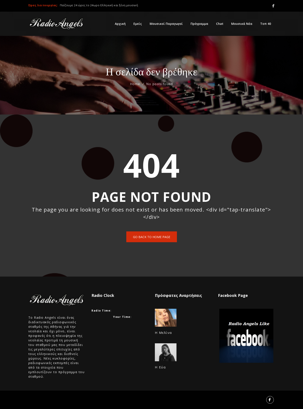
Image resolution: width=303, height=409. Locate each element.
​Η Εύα (160, 367)
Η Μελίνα (163, 332)
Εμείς (137, 24)
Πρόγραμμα (199, 24)
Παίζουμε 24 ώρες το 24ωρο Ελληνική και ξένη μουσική (99, 5)
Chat (219, 24)
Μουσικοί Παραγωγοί (166, 24)
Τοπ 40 (265, 24)
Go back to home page (151, 237)
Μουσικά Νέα (241, 24)
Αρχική (120, 24)
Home (135, 84)
